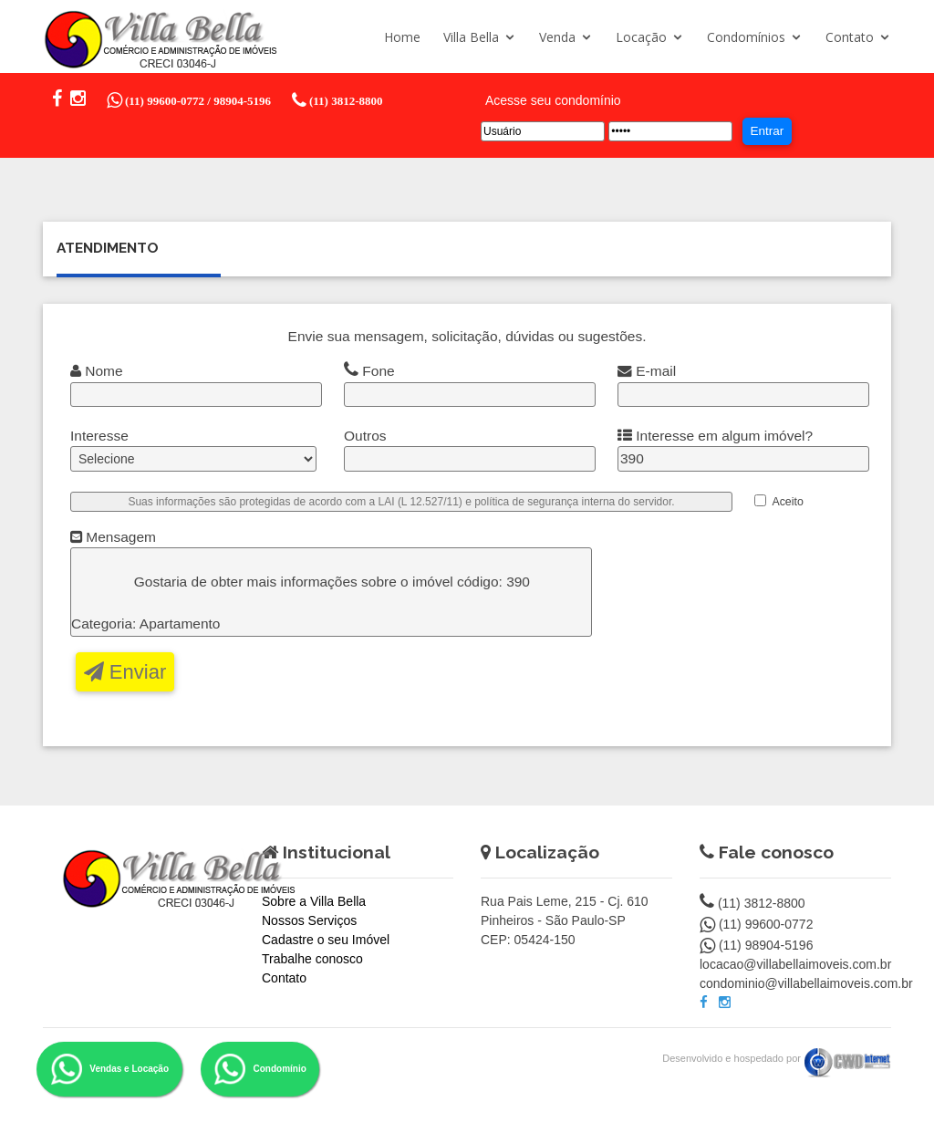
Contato (849, 37)
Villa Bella (471, 37)
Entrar (767, 131)
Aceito (787, 501)
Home (402, 37)
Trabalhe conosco (312, 958)
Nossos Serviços (309, 920)
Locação (641, 37)
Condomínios (746, 37)
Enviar (125, 671)
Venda (557, 37)
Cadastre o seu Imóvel (325, 939)
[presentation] (760, 589)
